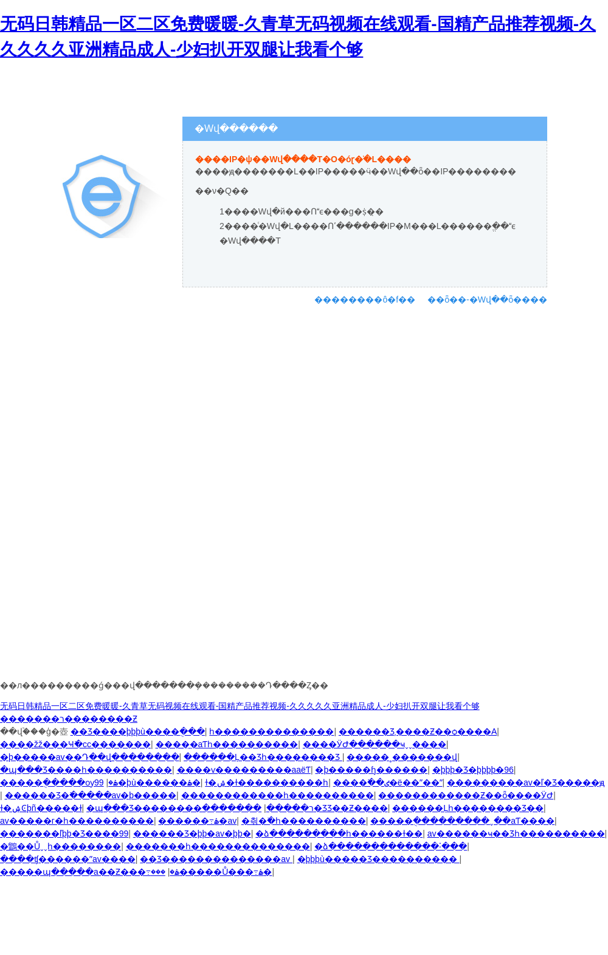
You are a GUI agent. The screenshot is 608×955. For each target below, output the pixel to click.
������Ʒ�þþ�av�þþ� (192, 833)
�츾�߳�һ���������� (303, 821)
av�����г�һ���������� (77, 821)
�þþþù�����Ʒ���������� (378, 859)
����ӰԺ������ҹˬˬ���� (374, 744)
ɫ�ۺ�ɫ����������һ (266, 782)
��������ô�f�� (364, 299)
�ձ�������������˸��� (390, 846)
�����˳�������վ (402, 757)
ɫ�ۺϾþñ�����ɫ (41, 808)
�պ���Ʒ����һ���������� (86, 770)
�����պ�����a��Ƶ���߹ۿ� (89, 872)
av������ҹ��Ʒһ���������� (516, 833)
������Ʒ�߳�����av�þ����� (91, 795)
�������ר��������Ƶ (68, 719)
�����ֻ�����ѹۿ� (59, 782)
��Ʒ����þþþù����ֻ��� (138, 731)
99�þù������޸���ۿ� (147, 782)
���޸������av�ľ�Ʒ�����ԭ (525, 782)
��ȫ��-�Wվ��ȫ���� (487, 299)
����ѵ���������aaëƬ (244, 770)
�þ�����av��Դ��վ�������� (89, 757)
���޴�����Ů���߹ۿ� (211, 872)
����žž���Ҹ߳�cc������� (75, 744)
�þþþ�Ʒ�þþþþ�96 (473, 770)
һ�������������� (271, 731)
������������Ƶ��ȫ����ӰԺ (465, 795)
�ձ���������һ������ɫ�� (339, 833)
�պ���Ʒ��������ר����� (200, 808)
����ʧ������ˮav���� (68, 859)
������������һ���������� (277, 795)
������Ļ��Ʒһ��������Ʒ (263, 757)
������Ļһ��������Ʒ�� (468, 808)
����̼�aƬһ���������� (227, 744)
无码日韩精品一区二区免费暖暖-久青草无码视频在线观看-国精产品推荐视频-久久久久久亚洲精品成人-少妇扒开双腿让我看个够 (240, 706)
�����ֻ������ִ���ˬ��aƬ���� (462, 821)
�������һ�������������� (218, 846)
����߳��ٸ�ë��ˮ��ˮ (388, 782)
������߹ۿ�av (197, 821)
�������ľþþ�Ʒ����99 (64, 833)
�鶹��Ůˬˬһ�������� (60, 846)
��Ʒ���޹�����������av (216, 859)
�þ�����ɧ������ (371, 770)
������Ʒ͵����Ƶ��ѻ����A (418, 731)
